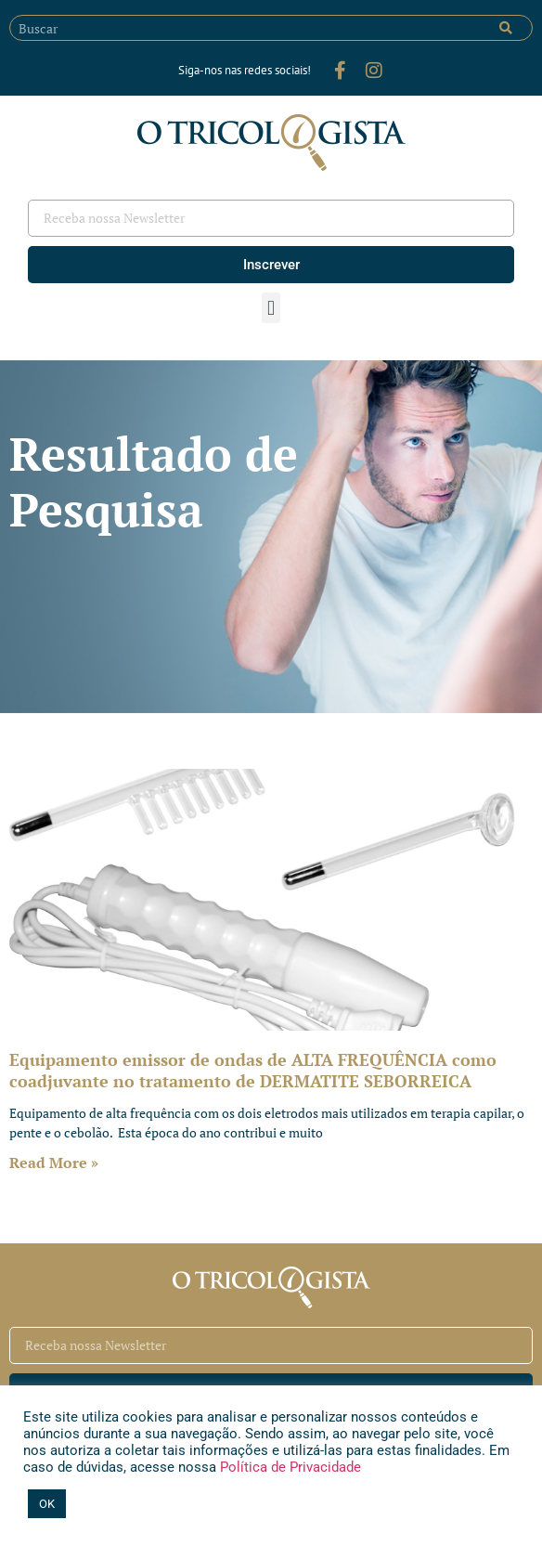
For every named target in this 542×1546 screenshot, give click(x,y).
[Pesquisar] (506, 28)
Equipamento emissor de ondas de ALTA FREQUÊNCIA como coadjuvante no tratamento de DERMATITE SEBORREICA (253, 1070)
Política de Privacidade (288, 1467)
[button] (270, 307)
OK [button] (47, 1504)
